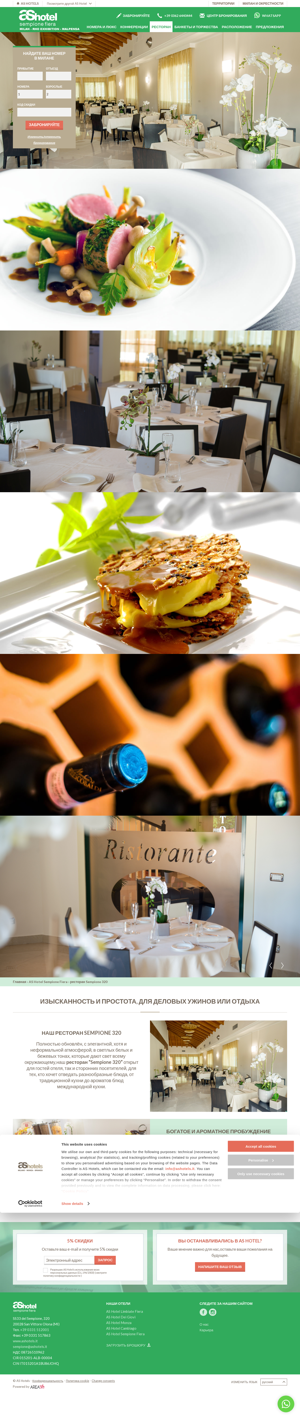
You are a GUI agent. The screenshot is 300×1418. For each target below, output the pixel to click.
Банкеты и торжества (196, 27)
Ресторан (161, 27)
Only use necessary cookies (261, 1379)
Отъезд (52, 68)
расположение (237, 27)
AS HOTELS (28, 3)
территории (223, 3)
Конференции (134, 27)
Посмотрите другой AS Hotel (69, 3)
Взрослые (54, 86)
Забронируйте (133, 15)
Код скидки (26, 104)
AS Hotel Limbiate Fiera (124, 1311)
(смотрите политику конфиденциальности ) (75, 1274)
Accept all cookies (261, 1352)
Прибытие (25, 68)
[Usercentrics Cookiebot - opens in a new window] (30, 1408)
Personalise (261, 1365)
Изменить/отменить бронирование (44, 140)
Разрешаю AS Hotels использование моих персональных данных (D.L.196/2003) (75, 1271)
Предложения (270, 27)
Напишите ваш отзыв (220, 1266)
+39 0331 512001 (34, 1330)
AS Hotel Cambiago (121, 1328)
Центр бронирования (223, 15)
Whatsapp (267, 15)
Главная (19, 982)
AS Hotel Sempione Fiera (48, 982)
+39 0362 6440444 (174, 15)
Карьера (206, 1330)
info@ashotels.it (180, 1374)
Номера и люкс (101, 27)
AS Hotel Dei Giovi (120, 1317)
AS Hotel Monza (118, 1322)
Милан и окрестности (263, 3)
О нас (204, 1324)
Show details (72, 1409)
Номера (23, 86)
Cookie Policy (75, 1396)
